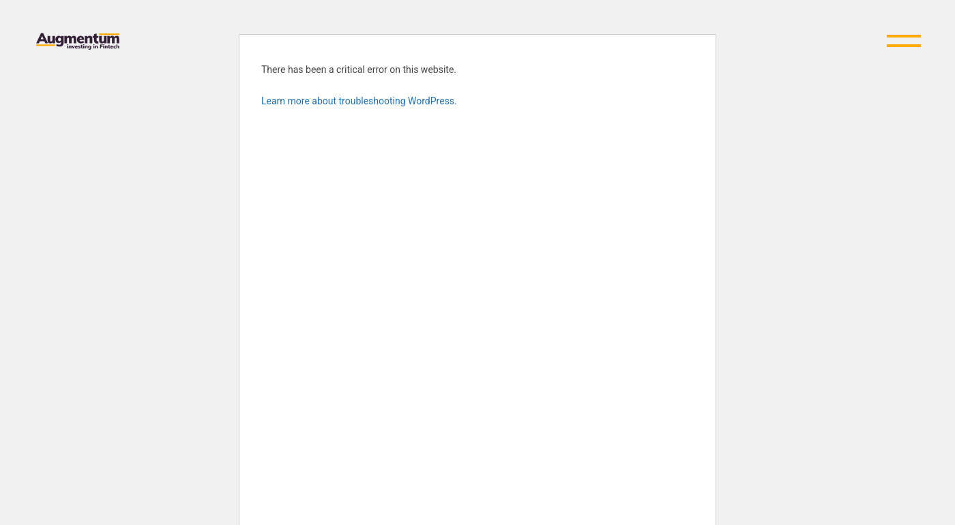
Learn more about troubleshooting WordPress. (359, 100)
